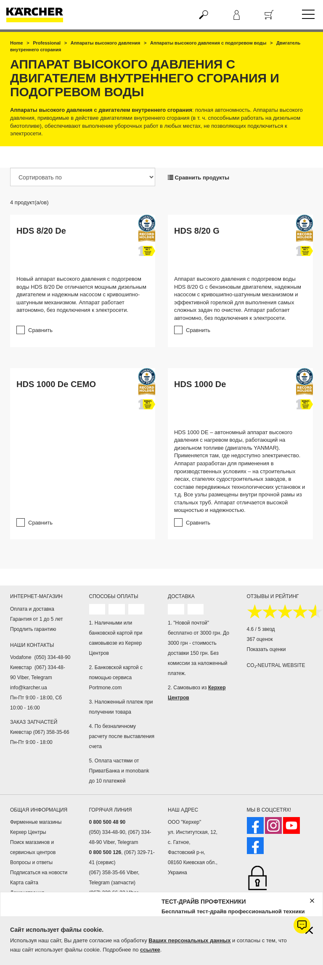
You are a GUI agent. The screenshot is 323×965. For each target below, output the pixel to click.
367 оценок (260, 639)
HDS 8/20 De (41, 230)
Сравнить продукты (198, 177)
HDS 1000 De (200, 384)
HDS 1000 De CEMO (56, 384)
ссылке (150, 950)
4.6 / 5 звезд (261, 629)
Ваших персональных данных (189, 940)
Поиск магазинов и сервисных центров (33, 847)
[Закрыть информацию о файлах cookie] (309, 930)
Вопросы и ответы (31, 862)
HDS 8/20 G (197, 230)
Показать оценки (266, 649)
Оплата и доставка (32, 609)
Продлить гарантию (33, 629)
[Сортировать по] (82, 177)
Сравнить (40, 330)
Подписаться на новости (38, 872)
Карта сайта (24, 883)
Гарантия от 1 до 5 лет (36, 619)
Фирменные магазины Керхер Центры (35, 827)
